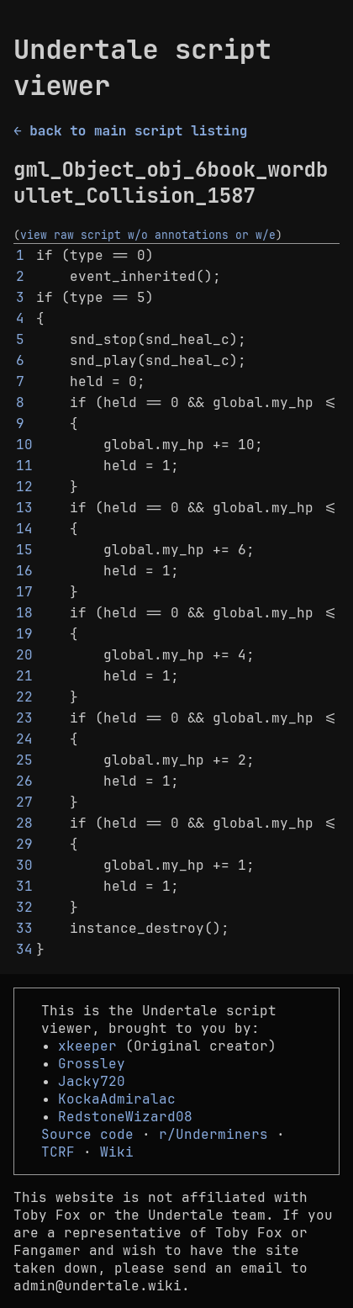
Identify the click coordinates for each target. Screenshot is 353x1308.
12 (24, 486)
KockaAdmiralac (117, 1099)
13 (24, 507)
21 (24, 676)
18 (24, 613)
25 (24, 760)
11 (24, 465)
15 (24, 550)
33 (24, 928)
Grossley (91, 1063)
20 (24, 655)
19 (24, 634)
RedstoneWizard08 (125, 1116)
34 (24, 949)
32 (24, 907)
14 (24, 528)
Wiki (117, 1152)
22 (24, 697)
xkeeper (87, 1046)
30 (24, 865)
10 (24, 444)
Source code (87, 1134)
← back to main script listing (130, 131)
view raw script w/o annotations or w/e (148, 234)
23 (24, 718)
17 (24, 592)
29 (24, 844)
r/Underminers (213, 1134)
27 (24, 802)
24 (24, 739)
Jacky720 (91, 1081)
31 (24, 886)
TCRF (58, 1152)
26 (24, 781)
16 (24, 571)
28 (24, 823)
